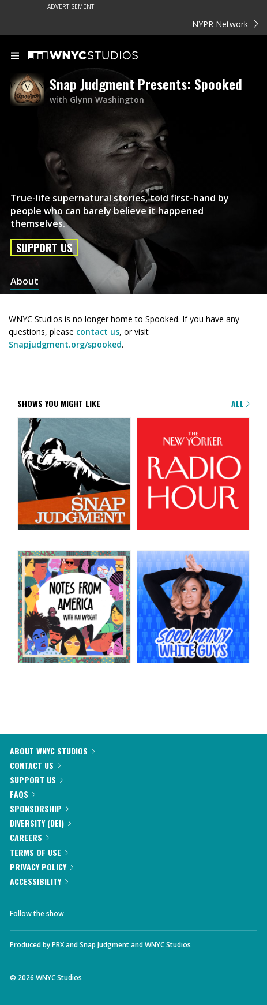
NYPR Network (225, 23)
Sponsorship (39, 808)
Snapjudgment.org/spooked (65, 344)
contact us (97, 331)
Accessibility (39, 881)
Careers (29, 837)
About (24, 281)
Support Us (44, 247)
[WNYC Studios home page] (97, 56)
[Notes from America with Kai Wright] (74, 608)
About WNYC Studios (52, 751)
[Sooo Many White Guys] (193, 608)
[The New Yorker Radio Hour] (193, 475)
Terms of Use (39, 852)
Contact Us (35, 765)
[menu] (15, 56)
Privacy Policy (41, 867)
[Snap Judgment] (74, 475)
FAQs (22, 794)
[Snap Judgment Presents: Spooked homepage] (30, 90)
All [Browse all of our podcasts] (240, 403)
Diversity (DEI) (40, 823)
